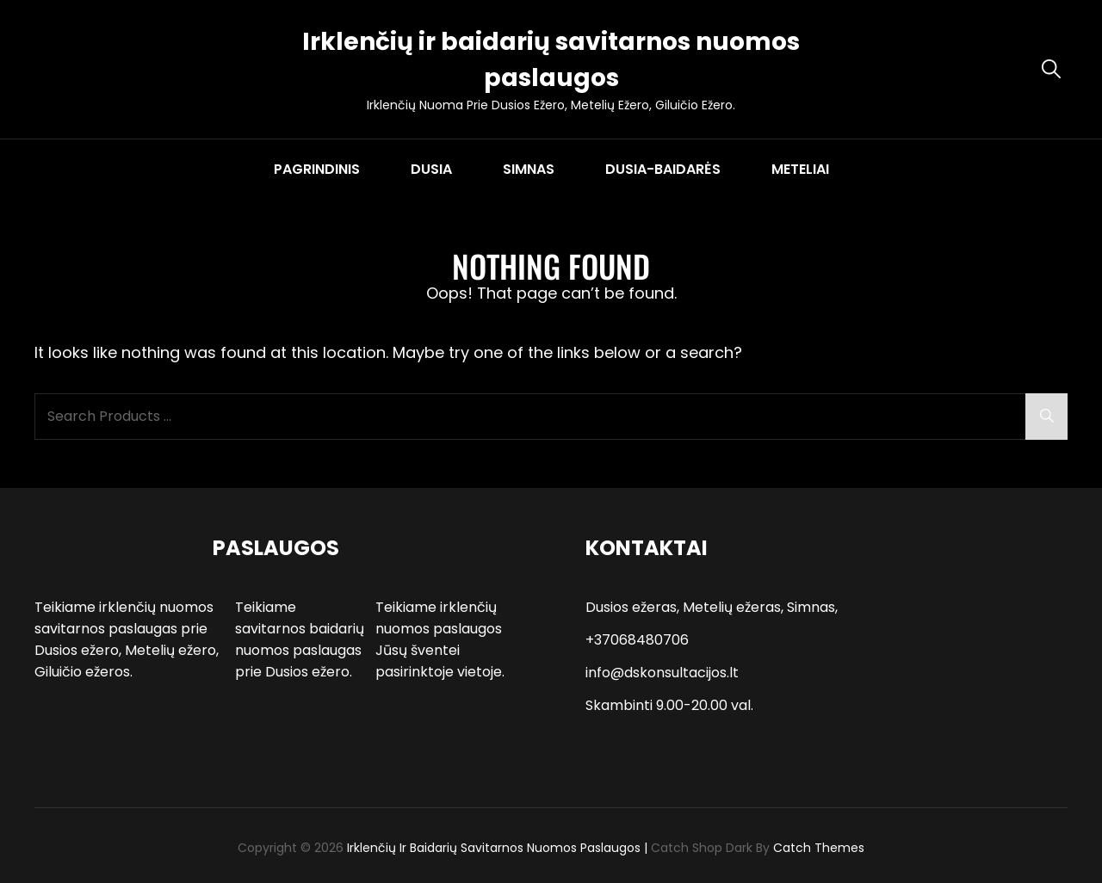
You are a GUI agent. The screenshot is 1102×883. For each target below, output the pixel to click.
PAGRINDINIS (317, 169)
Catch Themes (818, 847)
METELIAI (800, 169)
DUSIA (431, 169)
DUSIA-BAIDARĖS (663, 169)
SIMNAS (528, 169)
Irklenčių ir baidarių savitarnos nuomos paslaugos (494, 847)
